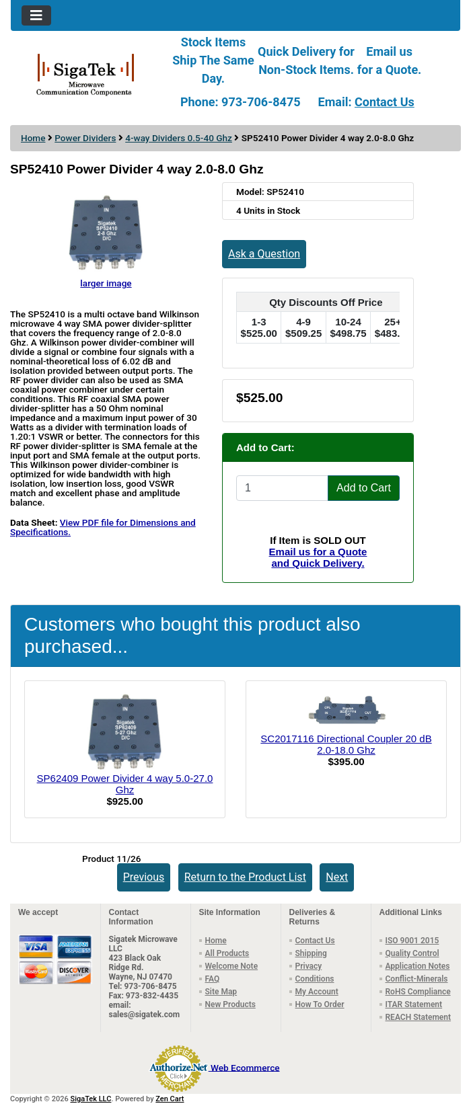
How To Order (320, 1004)
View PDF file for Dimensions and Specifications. (103, 527)
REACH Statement (418, 1017)
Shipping (311, 953)
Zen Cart (169, 1099)
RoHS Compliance (418, 991)
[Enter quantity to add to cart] (282, 488)
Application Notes (418, 966)
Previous (144, 877)
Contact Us (384, 102)
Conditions (314, 979)
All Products (227, 953)
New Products (230, 1004)
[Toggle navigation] (36, 15)
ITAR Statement (414, 1004)
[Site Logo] (86, 74)
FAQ (212, 979)
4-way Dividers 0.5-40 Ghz (178, 137)
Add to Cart (363, 487)
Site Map (221, 991)
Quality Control (412, 953)
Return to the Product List (245, 877)
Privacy (308, 966)
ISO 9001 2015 (412, 940)
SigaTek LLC (91, 1099)
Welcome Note (231, 966)
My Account (316, 991)
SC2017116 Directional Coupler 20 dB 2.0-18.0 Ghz (345, 744)
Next (337, 877)
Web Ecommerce (245, 1067)
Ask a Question (264, 253)
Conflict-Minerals (417, 979)
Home (33, 137)
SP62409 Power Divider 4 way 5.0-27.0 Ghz (125, 783)
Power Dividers (85, 137)
